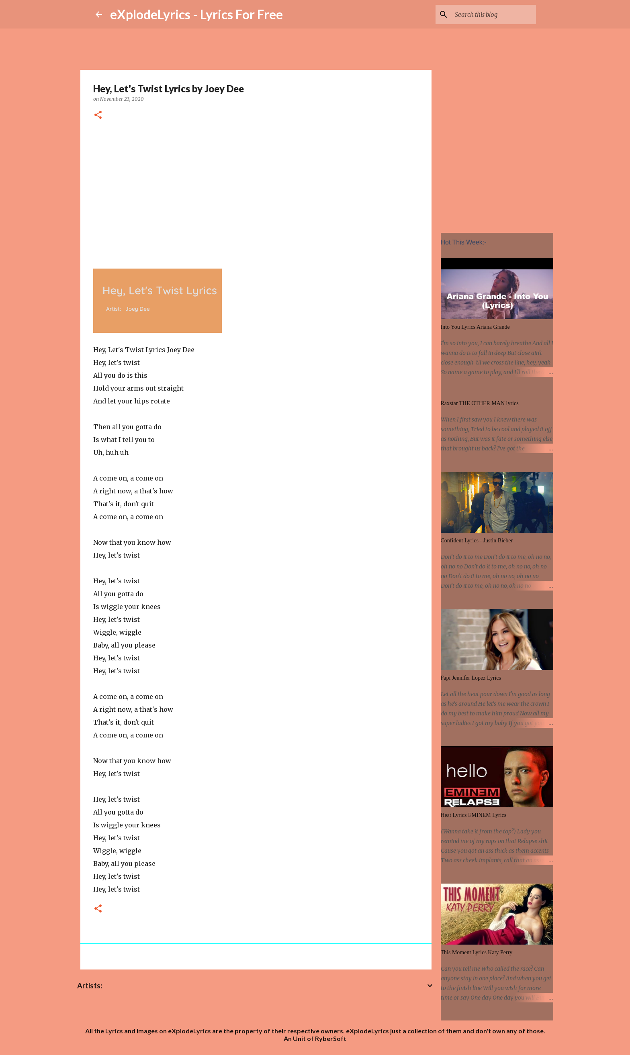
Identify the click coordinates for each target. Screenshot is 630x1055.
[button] (98, 115)
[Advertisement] (256, 193)
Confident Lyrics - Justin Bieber (477, 541)
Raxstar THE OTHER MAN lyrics (480, 403)
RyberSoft (330, 1038)
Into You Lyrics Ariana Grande (475, 327)
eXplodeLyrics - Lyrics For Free (196, 14)
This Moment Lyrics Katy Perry (477, 952)
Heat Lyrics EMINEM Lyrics (474, 815)
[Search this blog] (494, 14)
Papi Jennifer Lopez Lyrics (471, 678)
